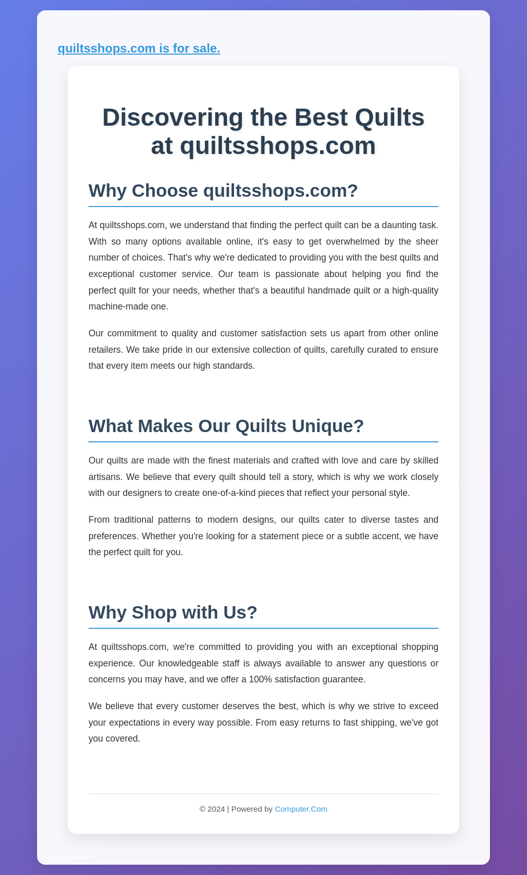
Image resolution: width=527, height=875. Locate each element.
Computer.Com (301, 808)
